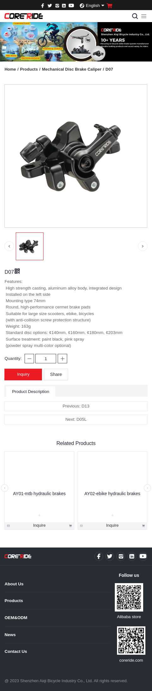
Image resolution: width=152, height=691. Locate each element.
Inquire (39, 525)
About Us (13, 584)
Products (30, 69)
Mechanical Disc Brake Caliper (73, 69)
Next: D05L (76, 419)
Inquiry (23, 374)
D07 (109, 69)
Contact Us (15, 651)
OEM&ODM (15, 617)
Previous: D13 (76, 406)
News (9, 634)
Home (11, 69)
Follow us (129, 575)
